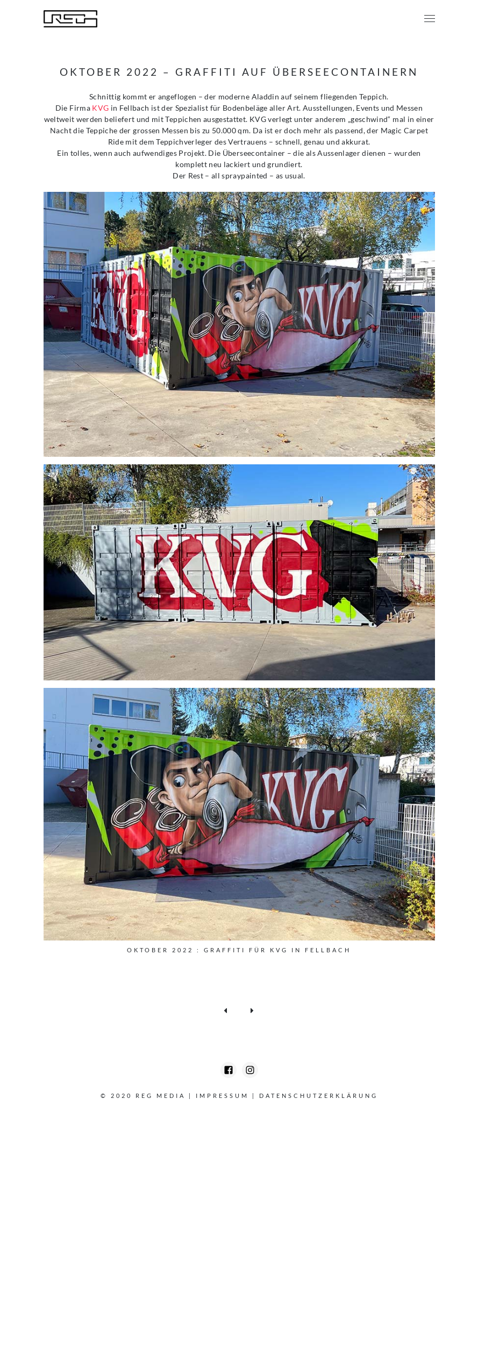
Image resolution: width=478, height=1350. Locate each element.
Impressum (222, 1095)
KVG (100, 107)
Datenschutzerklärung (318, 1095)
